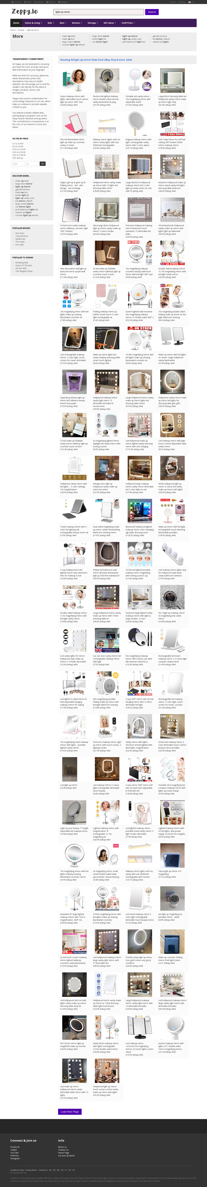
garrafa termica (160, 36)
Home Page (63, 1151)
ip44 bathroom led (133, 41)
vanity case (131, 39)
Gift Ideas (110, 23)
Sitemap (182, 2)
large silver (100, 36)
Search (152, 12)
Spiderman (20, 239)
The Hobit (20, 241)
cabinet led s (161, 41)
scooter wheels (73, 44)
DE (58, 1169)
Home (16, 23)
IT (65, 1169)
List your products (66, 1154)
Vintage (93, 23)
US (69, 1169)
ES (62, 1169)
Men (63, 23)
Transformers (21, 236)
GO (42, 163)
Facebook (39, 2)
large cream (71, 41)
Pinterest (50, 2)
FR (54, 1169)
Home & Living (33, 23)
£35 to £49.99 (19, 155)
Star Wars (19, 233)
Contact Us (63, 1148)
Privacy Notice (31, 1169)
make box (68, 39)
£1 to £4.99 (18, 143)
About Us (62, 1145)
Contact (173, 2)
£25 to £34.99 (19, 152)
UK (50, 1169)
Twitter (27, 2)
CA (73, 1169)
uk (191, 2)
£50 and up (18, 158)
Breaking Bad (21, 262)
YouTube (16, 2)
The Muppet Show (23, 271)
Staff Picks (128, 23)
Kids (51, 23)
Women (77, 23)
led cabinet (161, 39)
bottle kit (99, 39)
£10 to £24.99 (19, 149)
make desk (68, 36)
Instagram (63, 2)
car (100, 41)
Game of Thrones (23, 265)
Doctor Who (21, 268)
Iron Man (19, 244)
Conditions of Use (17, 1169)
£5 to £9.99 (18, 146)
